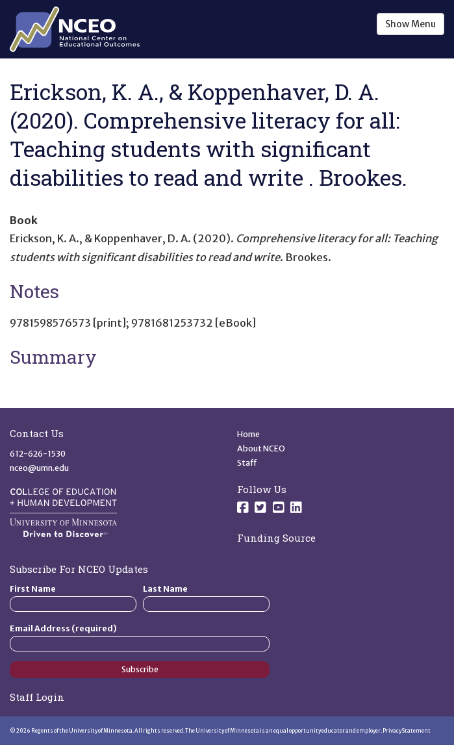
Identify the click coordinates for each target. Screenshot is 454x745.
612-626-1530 (38, 454)
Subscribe (139, 669)
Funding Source (276, 537)
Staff (247, 463)
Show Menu (410, 24)
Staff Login (37, 696)
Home (248, 434)
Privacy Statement (407, 730)
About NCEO (261, 448)
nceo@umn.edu (39, 468)
